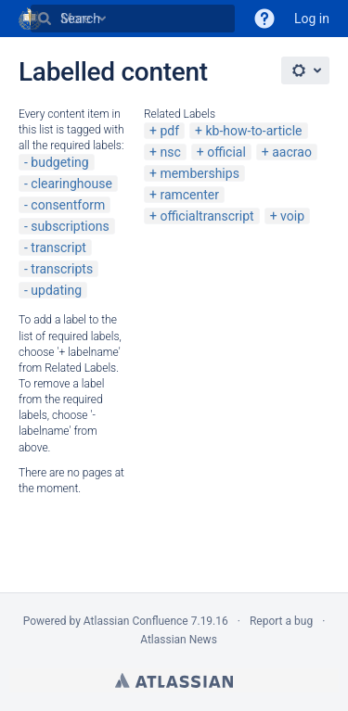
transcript (58, 247)
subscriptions (70, 226)
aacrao (292, 152)
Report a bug (281, 621)
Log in (311, 18)
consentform (68, 204)
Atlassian (174, 680)
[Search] (44, 18)
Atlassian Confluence (136, 621)
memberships (199, 173)
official (226, 152)
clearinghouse (71, 183)
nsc (170, 152)
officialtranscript (206, 216)
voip (292, 216)
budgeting (59, 162)
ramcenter (189, 194)
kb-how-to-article (253, 130)
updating (56, 290)
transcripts (62, 268)
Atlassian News (178, 639)
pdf (169, 130)
